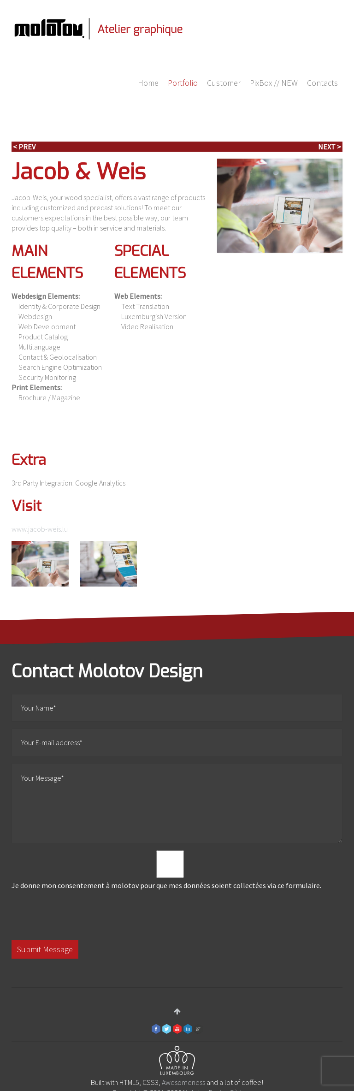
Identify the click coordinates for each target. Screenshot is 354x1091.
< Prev (24, 146)
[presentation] (82, 915)
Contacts (322, 82)
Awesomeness (183, 1082)
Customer (224, 82)
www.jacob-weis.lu (40, 529)
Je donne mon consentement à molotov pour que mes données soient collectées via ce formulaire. (170, 870)
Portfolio (183, 82)
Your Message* (177, 803)
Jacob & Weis (79, 172)
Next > (329, 146)
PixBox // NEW (274, 82)
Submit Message (45, 949)
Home (148, 82)
